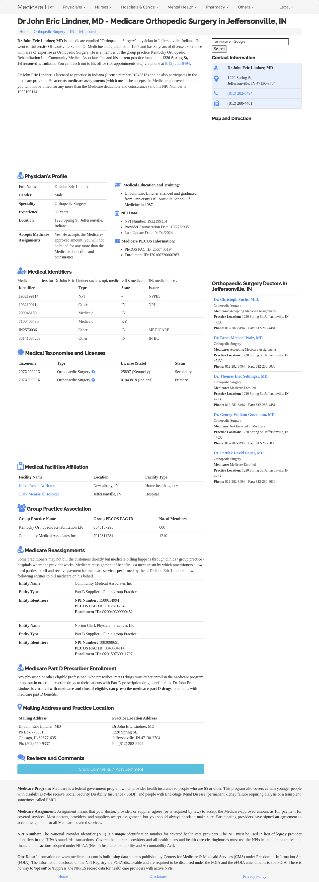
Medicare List (35, 6)
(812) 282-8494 (177, 63)
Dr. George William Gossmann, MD (244, 414)
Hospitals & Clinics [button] (139, 7)
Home (24, 31)
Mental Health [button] (182, 7)
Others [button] (246, 7)
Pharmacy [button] (217, 7)
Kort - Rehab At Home (37, 485)
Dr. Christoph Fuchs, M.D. (236, 299)
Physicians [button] (74, 7)
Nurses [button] (103, 7)
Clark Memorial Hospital (39, 494)
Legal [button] (286, 7)
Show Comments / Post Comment (111, 769)
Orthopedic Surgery (49, 31)
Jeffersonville (89, 31)
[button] (93, 372)
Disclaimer (158, 876)
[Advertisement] (108, 132)
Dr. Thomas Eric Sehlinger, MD (240, 376)
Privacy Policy (254, 876)
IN (72, 31)
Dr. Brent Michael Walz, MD (238, 338)
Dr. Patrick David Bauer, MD (239, 453)
